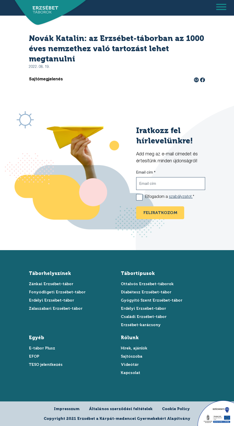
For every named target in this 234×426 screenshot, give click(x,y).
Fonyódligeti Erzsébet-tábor (57, 292)
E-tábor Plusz (42, 348)
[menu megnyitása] (221, 8)
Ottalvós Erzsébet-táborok (147, 284)
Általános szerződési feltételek (121, 409)
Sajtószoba (131, 356)
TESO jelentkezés (46, 364)
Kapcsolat (130, 372)
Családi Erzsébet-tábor (144, 316)
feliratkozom (160, 212)
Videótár (130, 364)
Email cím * (146, 172)
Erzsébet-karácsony (141, 325)
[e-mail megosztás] (197, 79)
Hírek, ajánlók (134, 348)
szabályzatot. (181, 197)
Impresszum (66, 409)
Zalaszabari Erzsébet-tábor (56, 308)
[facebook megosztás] (202, 79)
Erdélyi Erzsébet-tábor (51, 300)
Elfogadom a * (169, 197)
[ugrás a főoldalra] (43, 9)
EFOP (34, 356)
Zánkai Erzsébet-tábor (51, 284)
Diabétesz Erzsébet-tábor (146, 292)
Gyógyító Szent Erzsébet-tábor (151, 300)
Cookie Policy (176, 409)
